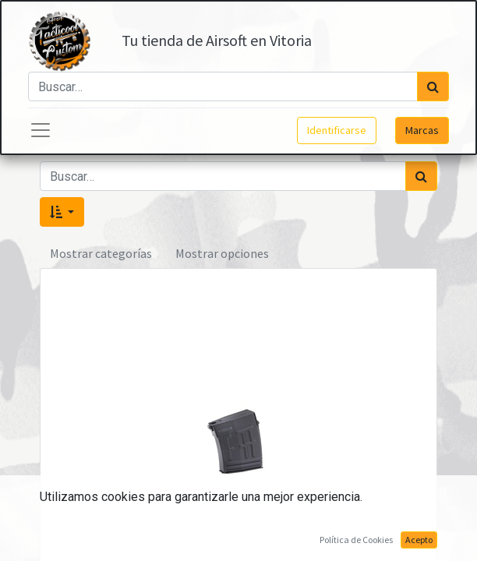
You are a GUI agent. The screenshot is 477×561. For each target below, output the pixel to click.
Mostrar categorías (101, 253)
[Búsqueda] (433, 86)
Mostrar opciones (222, 253)
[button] (62, 212)
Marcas (422, 130)
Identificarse (336, 130)
